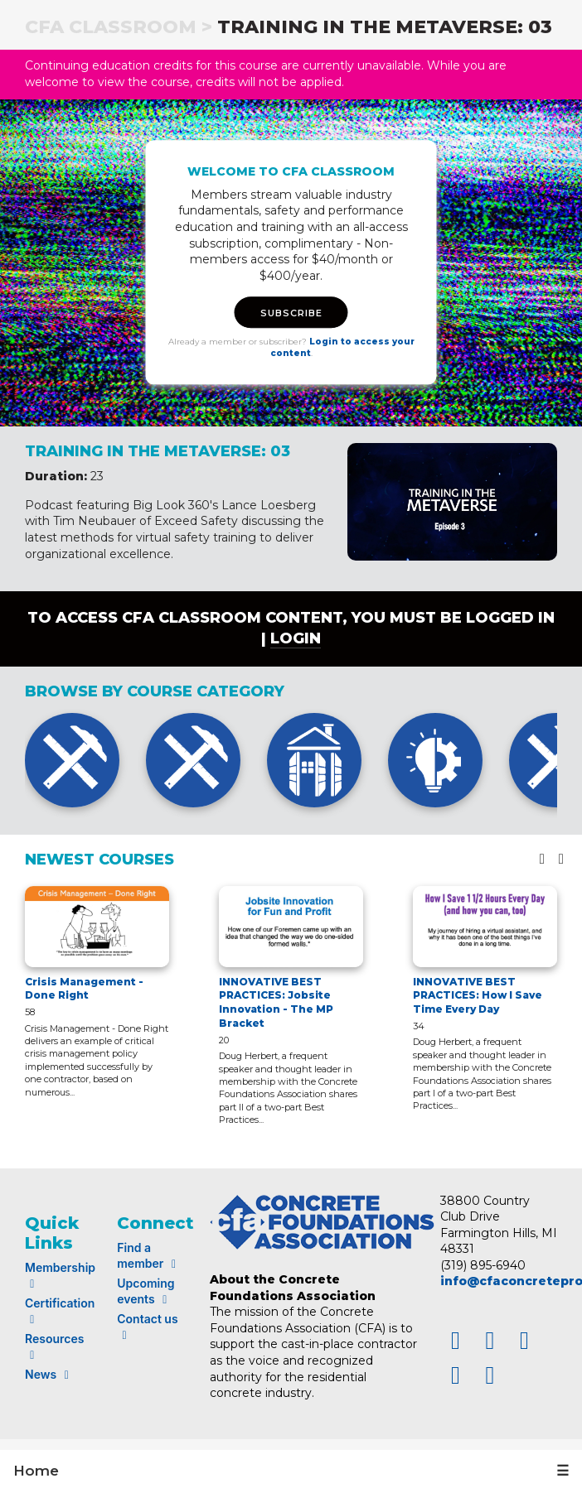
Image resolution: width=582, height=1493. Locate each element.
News (49, 1374)
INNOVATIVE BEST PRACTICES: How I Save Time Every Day (477, 995)
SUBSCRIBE (291, 314)
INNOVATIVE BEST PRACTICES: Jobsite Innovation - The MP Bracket (276, 1002)
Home (36, 1470)
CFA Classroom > (118, 27)
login (295, 638)
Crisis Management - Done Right (84, 988)
